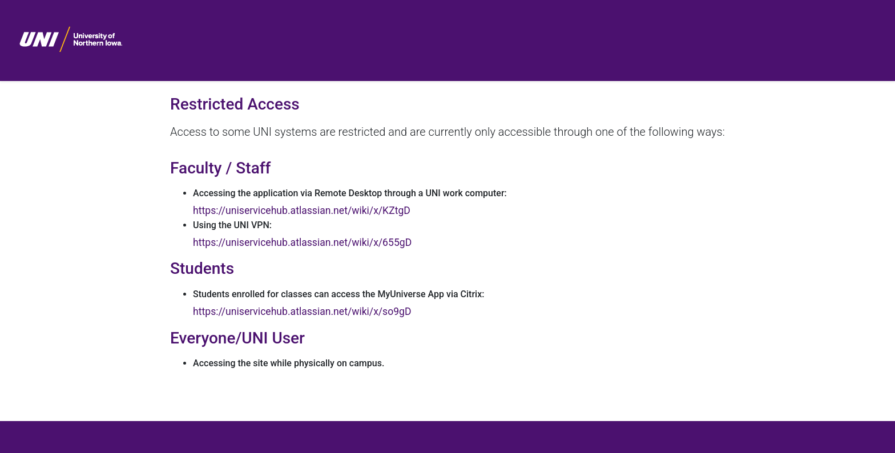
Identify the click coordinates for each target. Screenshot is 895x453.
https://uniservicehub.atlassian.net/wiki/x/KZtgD (301, 210)
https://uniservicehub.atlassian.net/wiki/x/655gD (302, 242)
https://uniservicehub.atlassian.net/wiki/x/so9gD (302, 311)
